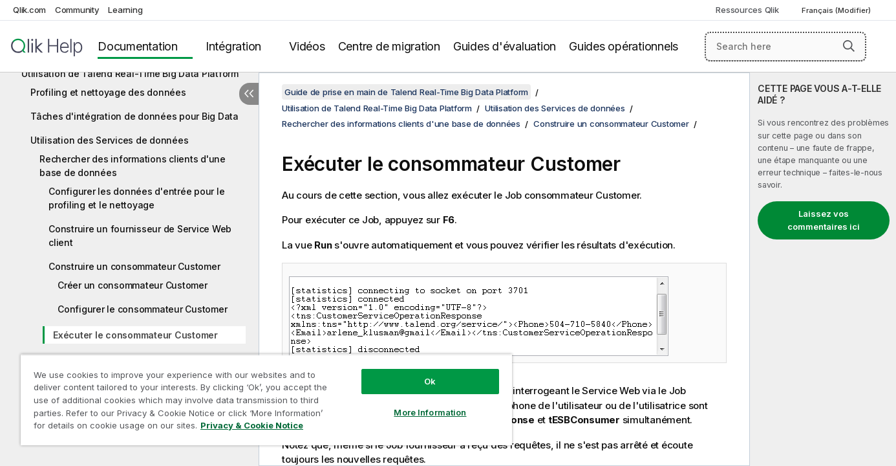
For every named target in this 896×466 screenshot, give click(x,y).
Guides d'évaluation (504, 46)
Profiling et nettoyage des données (108, 92)
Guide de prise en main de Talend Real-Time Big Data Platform (406, 92)
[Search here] (785, 46)
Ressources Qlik (747, 10)
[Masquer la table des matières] (249, 94)
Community (77, 10)
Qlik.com (29, 10)
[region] (266, 399)
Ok (430, 381)
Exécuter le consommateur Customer (135, 334)
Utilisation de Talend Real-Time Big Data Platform (130, 73)
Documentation (138, 46)
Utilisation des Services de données (109, 140)
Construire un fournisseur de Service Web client (139, 235)
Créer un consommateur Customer (133, 285)
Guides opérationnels (623, 46)
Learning (125, 10)
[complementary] (823, 269)
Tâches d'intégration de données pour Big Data (134, 116)
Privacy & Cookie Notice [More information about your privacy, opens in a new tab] (251, 425)
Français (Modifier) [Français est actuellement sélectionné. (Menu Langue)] (837, 10)
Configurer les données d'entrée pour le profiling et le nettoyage (136, 198)
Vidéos (307, 46)
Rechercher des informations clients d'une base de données (132, 165)
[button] (849, 45)
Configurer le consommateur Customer (142, 309)
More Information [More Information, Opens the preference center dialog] (430, 412)
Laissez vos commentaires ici (823, 220)
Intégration (233, 46)
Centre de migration (389, 46)
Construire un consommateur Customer (134, 266)
